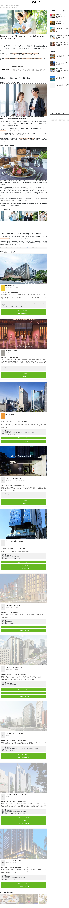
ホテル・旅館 (5, 5)
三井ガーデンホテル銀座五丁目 (13, 667)
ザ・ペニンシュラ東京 (11, 351)
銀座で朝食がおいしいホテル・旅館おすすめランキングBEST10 (62, 16)
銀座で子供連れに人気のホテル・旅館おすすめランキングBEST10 (62, 37)
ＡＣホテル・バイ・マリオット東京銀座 (16, 794)
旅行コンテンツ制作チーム (17, 66)
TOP (1, 5)
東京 (9, 5)
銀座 (12, 5)
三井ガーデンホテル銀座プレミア (14, 478)
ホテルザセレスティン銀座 (12, 605)
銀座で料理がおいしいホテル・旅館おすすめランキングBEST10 (62, 30)
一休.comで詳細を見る (23, 313)
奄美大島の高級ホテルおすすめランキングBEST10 (62, 63)
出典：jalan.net (43, 411)
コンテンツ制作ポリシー (27, 247)
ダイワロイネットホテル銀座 (13, 860)
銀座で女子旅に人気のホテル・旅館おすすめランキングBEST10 (62, 44)
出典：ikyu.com (43, 282)
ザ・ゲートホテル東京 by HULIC (14, 541)
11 (31, 346)
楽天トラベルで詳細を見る (24, 310)
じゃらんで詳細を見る (24, 565)
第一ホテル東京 (9, 414)
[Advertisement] (59, 101)
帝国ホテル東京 (9, 285)
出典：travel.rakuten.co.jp (42, 538)
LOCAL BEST (34, 2)
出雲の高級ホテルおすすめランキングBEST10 (62, 57)
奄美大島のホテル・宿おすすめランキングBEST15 (62, 78)
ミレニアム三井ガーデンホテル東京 (14, 733)
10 (29, 346)
